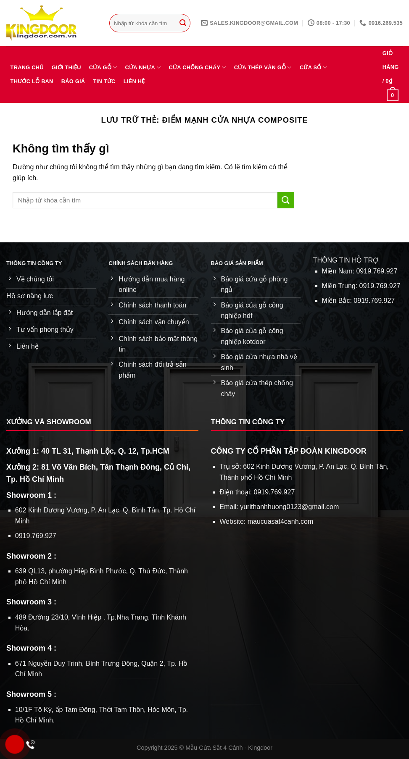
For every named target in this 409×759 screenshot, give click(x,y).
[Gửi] (183, 23)
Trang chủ (27, 67)
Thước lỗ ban (32, 81)
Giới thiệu (66, 67)
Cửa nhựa (143, 67)
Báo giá (73, 81)
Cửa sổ (313, 67)
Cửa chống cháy (197, 67)
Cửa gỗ (103, 67)
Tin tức (104, 81)
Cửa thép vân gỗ (263, 67)
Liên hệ (134, 81)
